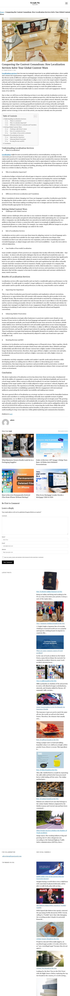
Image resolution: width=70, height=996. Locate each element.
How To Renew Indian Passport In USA (49, 592)
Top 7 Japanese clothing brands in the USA (50, 623)
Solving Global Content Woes (13, 127)
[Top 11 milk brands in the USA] (50, 672)
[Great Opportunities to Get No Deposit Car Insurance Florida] (50, 699)
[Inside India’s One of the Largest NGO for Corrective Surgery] (50, 868)
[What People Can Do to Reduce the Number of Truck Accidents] (50, 820)
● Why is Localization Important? (17, 123)
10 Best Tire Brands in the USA (46, 968)
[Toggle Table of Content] (34, 116)
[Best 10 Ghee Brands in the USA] (50, 760)
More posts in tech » (63, 431)
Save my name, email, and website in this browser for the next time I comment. (24, 557)
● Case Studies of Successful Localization (19, 133)
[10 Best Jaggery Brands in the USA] (50, 930)
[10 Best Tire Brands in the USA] (50, 959)
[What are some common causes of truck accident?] (50, 642)
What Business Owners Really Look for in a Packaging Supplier (18, 461)
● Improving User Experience (15, 137)
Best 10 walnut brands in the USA (47, 799)
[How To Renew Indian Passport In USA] (50, 581)
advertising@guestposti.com (11, 856)
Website (4, 549)
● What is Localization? (14, 121)
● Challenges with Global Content (17, 129)
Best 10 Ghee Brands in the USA (46, 770)
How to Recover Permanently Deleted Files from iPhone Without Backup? (16, 496)
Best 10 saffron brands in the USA (47, 740)
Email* (3, 543)
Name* (3, 537)
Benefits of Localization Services (14, 135)
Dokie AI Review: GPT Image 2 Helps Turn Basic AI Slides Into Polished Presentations (51, 462)
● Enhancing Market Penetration (16, 139)
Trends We (35, 2)
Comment (4, 515)
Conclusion (7, 143)
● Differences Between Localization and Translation (21, 125)
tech (11, 414)
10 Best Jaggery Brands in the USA (47, 939)
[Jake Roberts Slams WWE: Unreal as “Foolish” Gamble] (50, 896)
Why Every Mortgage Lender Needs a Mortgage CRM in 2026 (49, 496)
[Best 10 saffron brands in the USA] (50, 730)
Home (2, 12)
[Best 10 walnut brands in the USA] (50, 790)
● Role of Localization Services (16, 131)
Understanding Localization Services (15, 119)
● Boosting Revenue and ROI (15, 141)
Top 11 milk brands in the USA (46, 681)
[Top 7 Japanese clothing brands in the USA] (50, 611)
